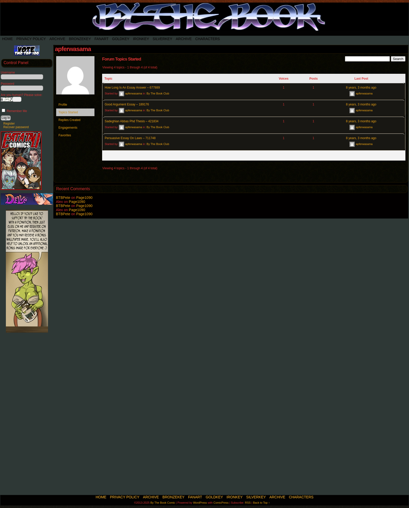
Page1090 (84, 198)
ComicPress (220, 502)
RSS (248, 502)
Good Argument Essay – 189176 (127, 104)
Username (8, 72)
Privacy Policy (31, 39)
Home (7, 39)
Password (7, 84)
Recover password (16, 127)
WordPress (200, 502)
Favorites (64, 135)
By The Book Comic (162, 502)
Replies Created (69, 120)
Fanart (101, 39)
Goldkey (120, 39)
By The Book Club (158, 93)
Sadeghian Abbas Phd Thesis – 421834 (132, 121)
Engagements (67, 127)
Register (9, 123)
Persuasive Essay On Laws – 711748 (130, 138)
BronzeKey (80, 39)
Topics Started (68, 112)
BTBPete (63, 198)
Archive (57, 39)
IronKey (141, 39)
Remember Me (14, 111)
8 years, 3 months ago (361, 87)
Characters (207, 39)
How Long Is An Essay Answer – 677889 (132, 87)
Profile (62, 104)
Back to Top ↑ (261, 502)
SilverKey (162, 39)
